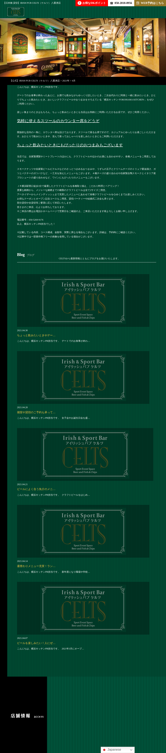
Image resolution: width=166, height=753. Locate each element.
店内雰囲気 (121, 724)
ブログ (74, 731)
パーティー (45, 724)
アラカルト (71, 724)
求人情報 (28, 731)
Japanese (111, 750)
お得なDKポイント (92, 3)
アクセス (119, 731)
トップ (21, 724)
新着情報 (96, 731)
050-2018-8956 (121, 2)
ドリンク (95, 724)
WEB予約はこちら (150, 2)
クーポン (51, 731)
